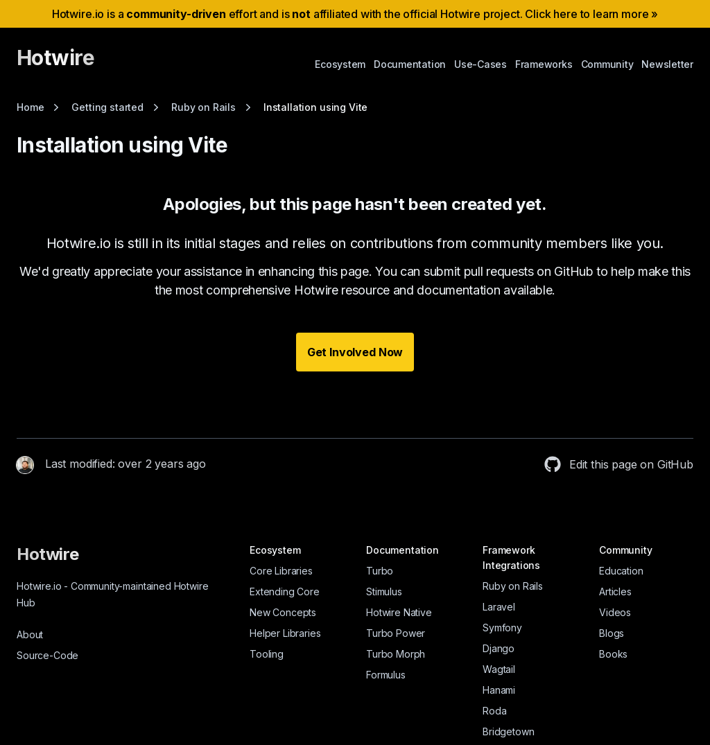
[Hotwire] (55, 63)
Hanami (499, 690)
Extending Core (285, 591)
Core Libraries (281, 571)
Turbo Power (395, 633)
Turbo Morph (395, 654)
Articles (615, 591)
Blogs (611, 633)
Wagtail (499, 669)
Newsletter (667, 64)
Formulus (386, 675)
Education (621, 571)
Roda (494, 711)
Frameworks (544, 64)
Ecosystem (340, 64)
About (30, 634)
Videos (615, 612)
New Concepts (283, 612)
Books (613, 654)
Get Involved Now (355, 352)
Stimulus (384, 591)
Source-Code (47, 655)
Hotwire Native (399, 612)
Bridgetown (508, 731)
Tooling (267, 654)
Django (498, 648)
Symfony (502, 627)
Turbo (379, 571)
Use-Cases (480, 64)
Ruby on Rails (513, 586)
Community (607, 64)
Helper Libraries (285, 633)
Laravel (499, 607)
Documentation (410, 64)
